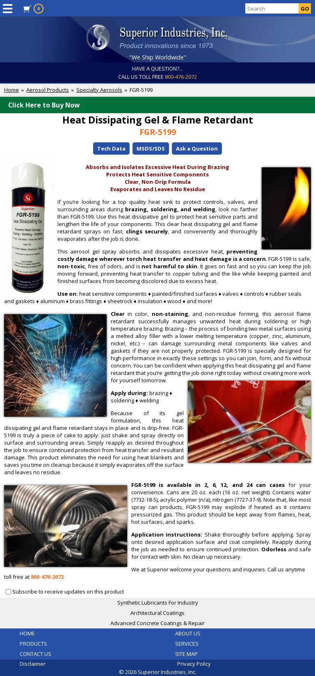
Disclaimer (33, 663)
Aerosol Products (47, 90)
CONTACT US (35, 654)
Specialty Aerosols (99, 90)
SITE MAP (186, 654)
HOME (27, 633)
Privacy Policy (194, 663)
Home (11, 90)
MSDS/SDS (151, 148)
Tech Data (111, 148)
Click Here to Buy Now (159, 105)
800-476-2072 (181, 76)
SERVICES (187, 643)
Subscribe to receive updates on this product (68, 591)
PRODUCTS (33, 643)
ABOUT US (188, 633)
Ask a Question (197, 148)
